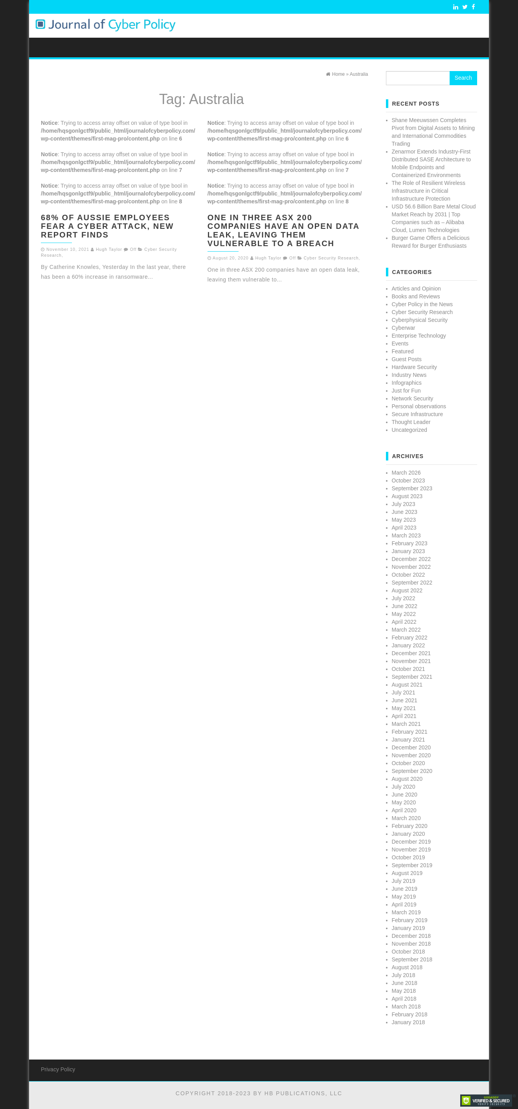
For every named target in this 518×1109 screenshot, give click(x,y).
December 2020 (411, 747)
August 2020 (407, 779)
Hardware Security (414, 367)
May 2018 (404, 991)
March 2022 (406, 630)
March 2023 (406, 535)
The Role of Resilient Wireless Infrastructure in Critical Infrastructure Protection (429, 191)
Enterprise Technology (419, 336)
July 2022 (403, 598)
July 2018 (403, 975)
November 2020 (411, 755)
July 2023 (403, 504)
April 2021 (404, 716)
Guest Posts (407, 359)
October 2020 (408, 763)
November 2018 (411, 944)
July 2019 (403, 881)
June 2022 (404, 606)
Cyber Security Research (331, 258)
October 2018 (408, 951)
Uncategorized (409, 430)
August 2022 (407, 590)
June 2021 (404, 700)
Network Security (413, 398)
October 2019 (408, 857)
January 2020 (408, 834)
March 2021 (406, 724)
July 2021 (403, 692)
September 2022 (412, 582)
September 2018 (412, 959)
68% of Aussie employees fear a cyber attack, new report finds (107, 226)
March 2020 (406, 818)
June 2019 (404, 889)
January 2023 (408, 551)
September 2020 (412, 771)
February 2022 (410, 637)
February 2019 (410, 920)
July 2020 (403, 787)
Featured (403, 351)
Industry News (409, 375)
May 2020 (404, 802)
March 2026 (406, 473)
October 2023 (408, 480)
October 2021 (408, 669)
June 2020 (404, 794)
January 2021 (408, 739)
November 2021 (411, 661)
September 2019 (412, 865)
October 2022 (408, 575)
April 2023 (404, 527)
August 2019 (407, 873)
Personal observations (419, 406)
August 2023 (407, 496)
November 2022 (411, 567)
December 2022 (411, 559)
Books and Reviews (416, 296)
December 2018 (411, 936)
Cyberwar (403, 328)
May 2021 (404, 708)
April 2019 (404, 904)
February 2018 (410, 1014)
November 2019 (411, 849)
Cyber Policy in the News (422, 304)
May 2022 (404, 614)
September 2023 (412, 488)
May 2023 (404, 520)
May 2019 (404, 896)
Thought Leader (411, 422)
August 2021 (407, 684)
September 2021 (412, 677)
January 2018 (408, 1022)
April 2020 (404, 810)
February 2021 (410, 732)
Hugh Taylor (109, 249)
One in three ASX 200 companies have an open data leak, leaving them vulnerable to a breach (284, 230)
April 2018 (404, 999)
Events (400, 343)
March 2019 (406, 912)
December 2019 (411, 842)
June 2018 (404, 983)
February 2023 (410, 543)
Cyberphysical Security (420, 320)
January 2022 (408, 645)
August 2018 (407, 967)
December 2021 (411, 653)
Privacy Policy (58, 1069)
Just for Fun (406, 390)
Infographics (407, 383)
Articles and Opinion (416, 288)
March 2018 (406, 1006)
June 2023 (404, 512)
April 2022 (404, 622)
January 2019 (408, 928)
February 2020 (410, 826)
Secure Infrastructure (417, 414)
